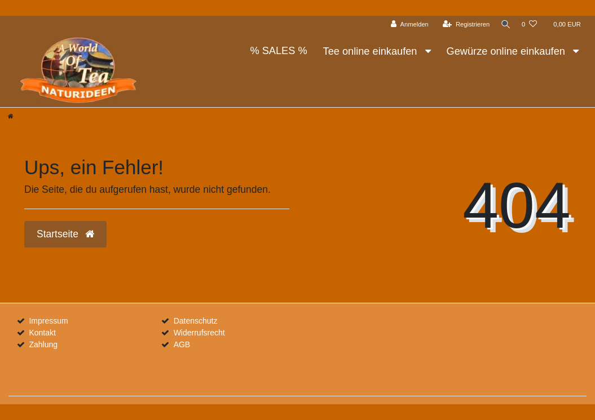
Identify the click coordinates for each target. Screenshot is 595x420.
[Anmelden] (407, 24)
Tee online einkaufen (371, 51)
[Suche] (504, 24)
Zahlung (43, 344)
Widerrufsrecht (199, 332)
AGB (182, 344)
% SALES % (278, 50)
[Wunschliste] (529, 24)
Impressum (48, 320)
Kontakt (42, 332)
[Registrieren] (463, 24)
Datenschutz (196, 320)
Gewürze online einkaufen (507, 51)
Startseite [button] (65, 234)
